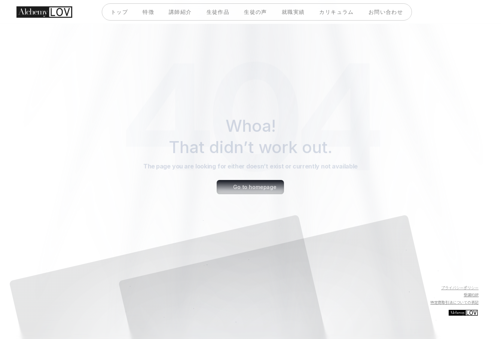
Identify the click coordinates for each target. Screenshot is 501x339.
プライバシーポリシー (460, 287)
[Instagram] (473, 275)
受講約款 (471, 294)
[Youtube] (437, 275)
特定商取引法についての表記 (454, 302)
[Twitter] (455, 275)
